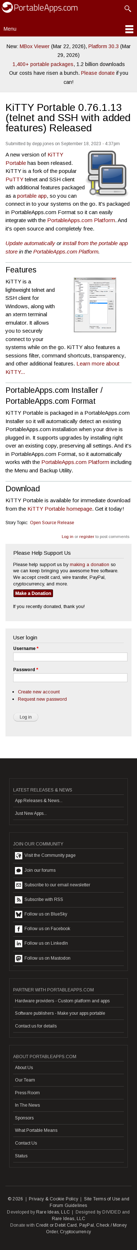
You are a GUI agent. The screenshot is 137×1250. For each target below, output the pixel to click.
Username (25, 648)
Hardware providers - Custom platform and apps (62, 1000)
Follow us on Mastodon (43, 958)
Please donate (98, 73)
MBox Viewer (35, 46)
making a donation (89, 564)
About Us (24, 1067)
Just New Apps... (31, 813)
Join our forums (35, 870)
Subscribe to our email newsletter (52, 885)
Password (25, 669)
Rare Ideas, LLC (53, 1212)
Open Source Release (52, 522)
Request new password (42, 699)
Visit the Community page (45, 855)
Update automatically (30, 243)
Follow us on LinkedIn (41, 943)
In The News (27, 1105)
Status (21, 1155)
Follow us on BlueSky (41, 914)
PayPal (86, 1225)
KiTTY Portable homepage (59, 509)
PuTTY (14, 179)
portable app (32, 196)
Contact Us (26, 1143)
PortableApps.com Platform (81, 220)
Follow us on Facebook (42, 929)
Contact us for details (36, 1026)
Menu (10, 29)
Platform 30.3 (103, 46)
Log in (67, 536)
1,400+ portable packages (42, 64)
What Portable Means (36, 1130)
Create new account (39, 691)
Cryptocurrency (75, 1231)
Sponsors (24, 1118)
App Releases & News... (38, 800)
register (86, 536)
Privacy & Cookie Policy (53, 1198)
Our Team (25, 1080)
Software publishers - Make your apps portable (60, 1013)
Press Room (27, 1092)
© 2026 (15, 1198)
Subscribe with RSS (39, 899)
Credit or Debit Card (56, 1225)
